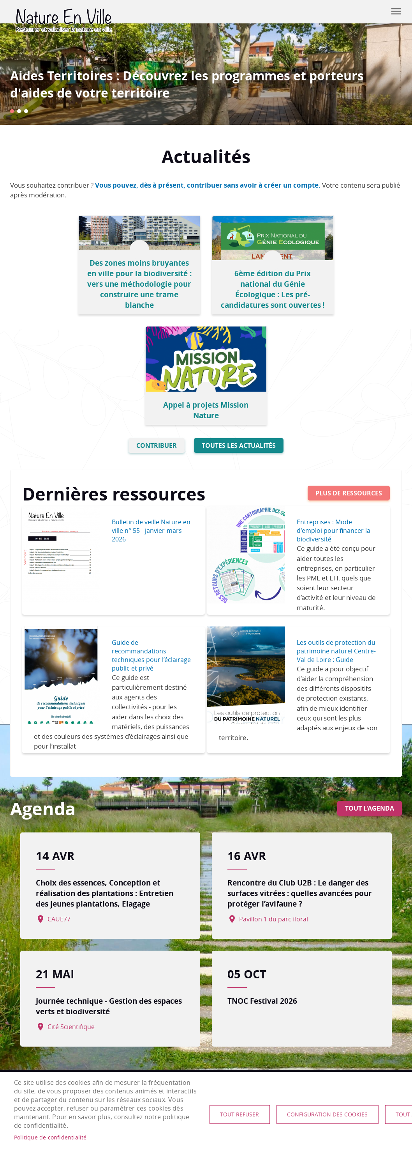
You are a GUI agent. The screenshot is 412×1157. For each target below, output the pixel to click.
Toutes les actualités (239, 332)
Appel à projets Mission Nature (335, 296)
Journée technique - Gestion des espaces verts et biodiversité (97, 892)
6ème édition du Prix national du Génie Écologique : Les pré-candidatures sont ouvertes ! (206, 280)
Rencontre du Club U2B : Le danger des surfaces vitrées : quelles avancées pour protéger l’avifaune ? (299, 779)
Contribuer (376, 12)
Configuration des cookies (328, 1114)
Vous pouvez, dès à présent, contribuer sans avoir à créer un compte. (207, 185)
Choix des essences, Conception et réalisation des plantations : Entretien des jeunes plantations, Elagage (108, 779)
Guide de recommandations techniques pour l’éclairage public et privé (148, 542)
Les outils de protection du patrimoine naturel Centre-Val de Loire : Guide (335, 542)
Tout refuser (239, 1114)
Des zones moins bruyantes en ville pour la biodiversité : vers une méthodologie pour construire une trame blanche (76, 280)
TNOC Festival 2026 (262, 887)
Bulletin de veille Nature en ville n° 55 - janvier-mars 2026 (146, 417)
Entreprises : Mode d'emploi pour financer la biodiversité (337, 417)
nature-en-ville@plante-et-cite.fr (62, 1045)
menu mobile (396, 11)
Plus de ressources (348, 379)
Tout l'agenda (369, 694)
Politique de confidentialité (50, 1137)
